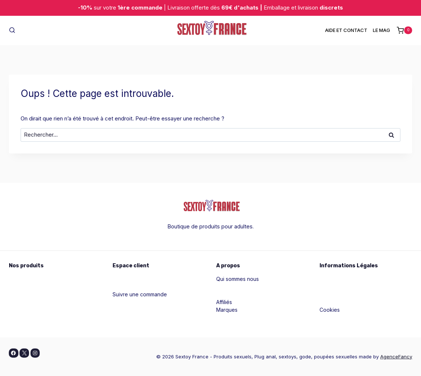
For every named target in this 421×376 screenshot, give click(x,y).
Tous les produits (30, 317)
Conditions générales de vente (357, 294)
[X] (24, 353)
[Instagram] (35, 353)
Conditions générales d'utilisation (360, 302)
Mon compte (128, 279)
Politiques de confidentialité (353, 286)
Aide (118, 286)
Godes (17, 302)
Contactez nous (235, 294)
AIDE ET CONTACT (346, 30)
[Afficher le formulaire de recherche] (12, 30)
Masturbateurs (26, 310)
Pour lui (18, 286)
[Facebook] (13, 353)
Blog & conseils (131, 310)
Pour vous (21, 294)
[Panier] (404, 30)
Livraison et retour (341, 317)
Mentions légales (340, 279)
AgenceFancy (396, 356)
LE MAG (381, 30)
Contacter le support (138, 302)
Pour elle (20, 279)
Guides (224, 286)
